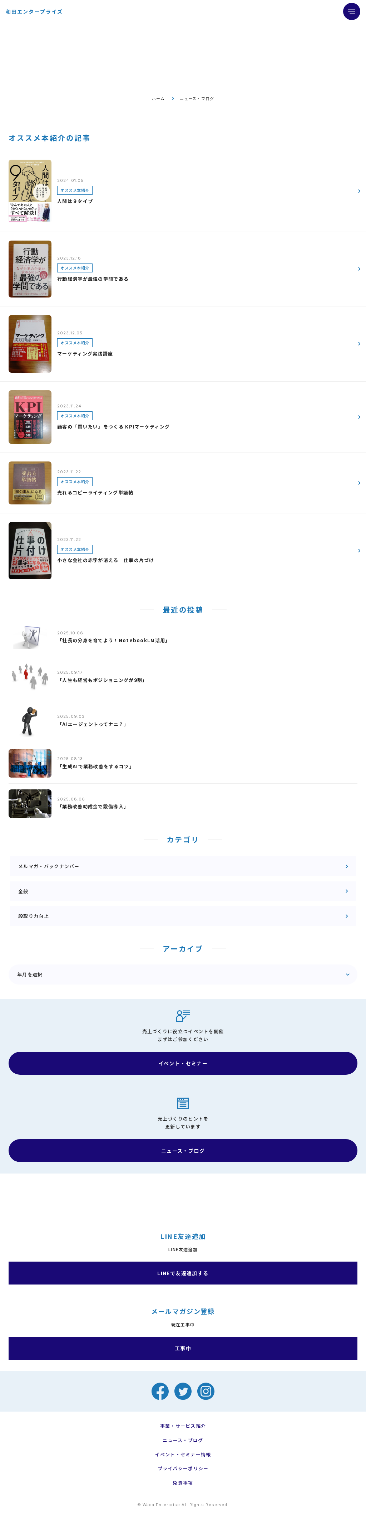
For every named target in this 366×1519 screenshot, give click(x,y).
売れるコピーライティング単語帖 (95, 492)
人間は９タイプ (75, 201)
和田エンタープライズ (34, 11)
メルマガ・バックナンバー (49, 866)
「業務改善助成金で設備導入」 (93, 806)
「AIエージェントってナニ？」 (93, 724)
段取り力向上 (33, 916)
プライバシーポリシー (183, 1468)
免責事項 (183, 1483)
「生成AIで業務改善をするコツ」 (95, 766)
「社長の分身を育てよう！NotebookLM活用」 (113, 640)
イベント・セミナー (183, 1063)
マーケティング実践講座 (85, 353)
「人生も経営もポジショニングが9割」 (102, 680)
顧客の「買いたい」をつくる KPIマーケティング (113, 426)
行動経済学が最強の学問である (93, 278)
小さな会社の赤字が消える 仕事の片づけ (105, 560)
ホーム (158, 98)
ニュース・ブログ (183, 1150)
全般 (23, 891)
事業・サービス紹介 (183, 1426)
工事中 (183, 1348)
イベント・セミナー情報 (183, 1454)
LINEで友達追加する (182, 1273)
